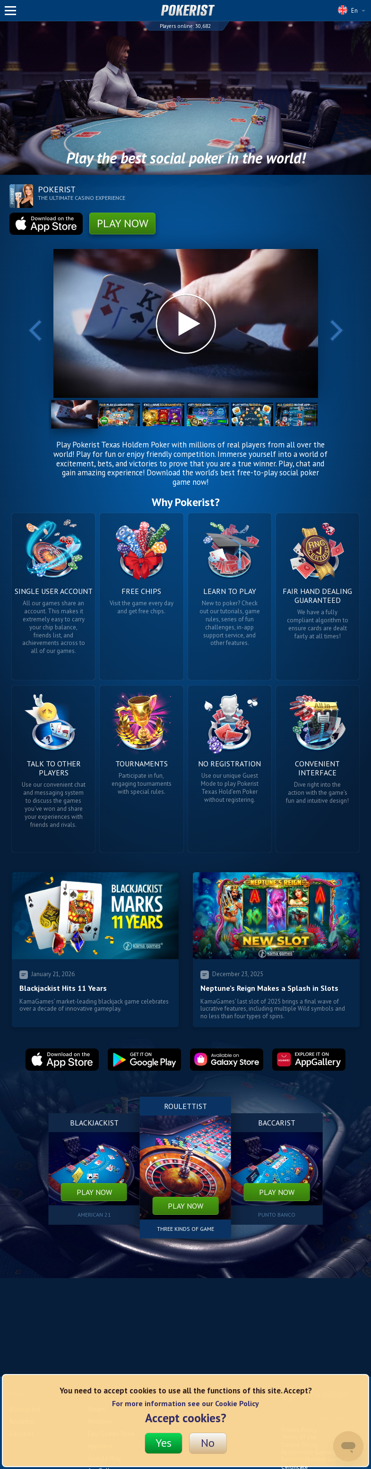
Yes (163, 1442)
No (208, 1442)
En (351, 10)
